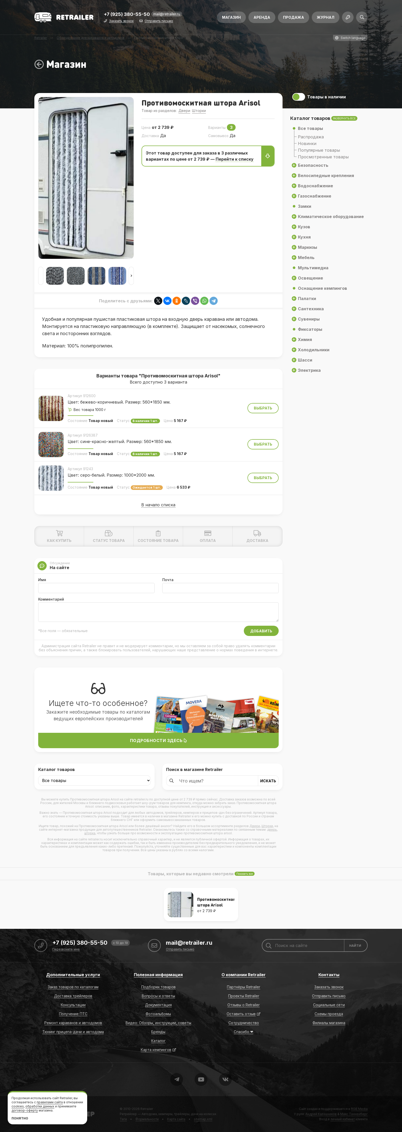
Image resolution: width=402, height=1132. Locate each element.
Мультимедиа (313, 267)
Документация (158, 1005)
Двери (184, 110)
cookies (18, 1106)
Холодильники (313, 349)
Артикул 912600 (82, 396)
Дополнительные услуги (73, 974)
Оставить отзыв (241, 1014)
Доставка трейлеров (73, 996)
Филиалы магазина (329, 1023)
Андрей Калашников (321, 1114)
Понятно (20, 1118)
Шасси (305, 360)
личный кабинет (342, 1119)
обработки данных (39, 1106)
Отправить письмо (159, 21)
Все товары (310, 128)
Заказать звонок (121, 21)
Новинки (307, 143)
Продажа (293, 17)
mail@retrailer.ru (166, 14)
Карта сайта (176, 1119)
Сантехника (311, 308)
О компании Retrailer (244, 974)
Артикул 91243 (80, 469)
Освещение (310, 278)
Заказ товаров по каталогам (73, 987)
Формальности (147, 1119)
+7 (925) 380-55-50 (127, 14)
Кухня (304, 237)
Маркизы (307, 247)
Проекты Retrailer (243, 996)
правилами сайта (50, 1102)
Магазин (231, 17)
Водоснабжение (315, 185)
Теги (123, 1119)
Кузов (304, 226)
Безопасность (313, 165)
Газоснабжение (314, 196)
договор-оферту (25, 1110)
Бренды (158, 1032)
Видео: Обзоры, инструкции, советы (158, 1023)
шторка (89, 833)
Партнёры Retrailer (243, 987)
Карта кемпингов (156, 1049)
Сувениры (309, 319)
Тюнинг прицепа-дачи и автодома (73, 1032)
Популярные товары (319, 150)
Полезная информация (158, 974)
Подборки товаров (158, 987)
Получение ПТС (73, 1014)
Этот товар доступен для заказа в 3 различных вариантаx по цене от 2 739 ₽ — (210, 156)
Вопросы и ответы (158, 996)
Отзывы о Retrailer (243, 1005)
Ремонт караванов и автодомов (73, 1023)
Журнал (325, 17)
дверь (272, 829)
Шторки (199, 110)
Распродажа (311, 136)
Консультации (73, 1005)
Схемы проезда (329, 1014)
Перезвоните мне (66, 949)
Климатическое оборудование (331, 216)
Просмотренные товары (323, 156)
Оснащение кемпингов (322, 288)
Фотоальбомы (158, 1014)
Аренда (262, 17)
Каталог (158, 1040)
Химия (305, 339)
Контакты (328, 974)
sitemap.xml (203, 1119)
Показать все (244, 873)
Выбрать (263, 408)
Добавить (261, 631)
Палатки (307, 298)
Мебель (306, 257)
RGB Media (359, 1109)
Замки (304, 206)
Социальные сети (329, 1005)
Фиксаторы (310, 329)
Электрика (309, 370)
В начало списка (158, 504)
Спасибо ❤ (243, 1032)
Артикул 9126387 (83, 435)
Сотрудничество (243, 1023)
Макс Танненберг (354, 1114)
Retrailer (146, 1109)
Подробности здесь (158, 740)
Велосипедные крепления (326, 175)
